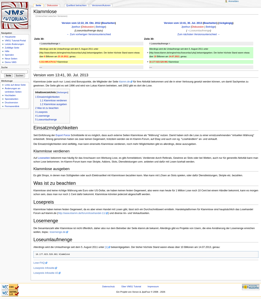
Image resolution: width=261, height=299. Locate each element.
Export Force (63, 135)
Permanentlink (12, 106)
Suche (4, 67)
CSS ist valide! (10, 287)
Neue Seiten (11, 58)
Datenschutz (108, 286)
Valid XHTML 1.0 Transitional (10, 293)
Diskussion (88, 26)
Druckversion (11, 102)
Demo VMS (10, 62)
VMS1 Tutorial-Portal (15, 40)
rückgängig (225, 23)
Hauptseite (10, 37)
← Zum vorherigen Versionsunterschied (89, 34)
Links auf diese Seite (15, 85)
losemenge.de (58, 232)
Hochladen (10, 95)
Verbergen (62, 92)
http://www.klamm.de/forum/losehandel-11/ (82, 213)
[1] (106, 247)
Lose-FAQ (39, 262)
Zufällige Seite (12, 47)
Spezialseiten (11, 99)
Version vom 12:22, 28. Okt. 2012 (81, 23)
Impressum (153, 286)
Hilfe (7, 51)
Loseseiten (44, 158)
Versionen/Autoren (101, 5)
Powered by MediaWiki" (250, 287)
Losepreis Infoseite (44, 268)
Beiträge (100, 26)
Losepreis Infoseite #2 (45, 273)
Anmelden (234, 1)
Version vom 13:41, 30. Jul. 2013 (183, 23)
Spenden (9, 55)
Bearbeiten (108, 23)
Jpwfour (75, 26)
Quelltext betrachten (76, 5)
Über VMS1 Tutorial (131, 286)
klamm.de (124, 81)
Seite (38, 5)
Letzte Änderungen (14, 44)
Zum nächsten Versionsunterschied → (198, 34)
